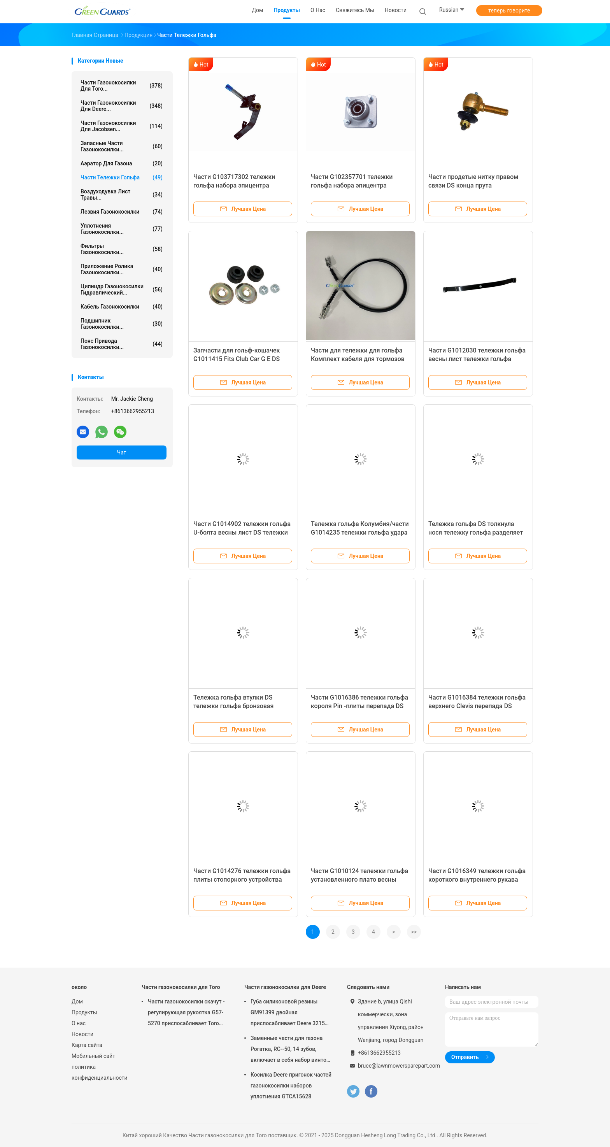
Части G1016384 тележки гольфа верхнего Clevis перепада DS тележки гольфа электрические (477, 706)
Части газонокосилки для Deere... (122, 106)
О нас (79, 1023)
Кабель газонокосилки (122, 306)
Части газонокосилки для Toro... (122, 85)
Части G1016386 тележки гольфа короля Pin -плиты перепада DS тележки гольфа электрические (359, 706)
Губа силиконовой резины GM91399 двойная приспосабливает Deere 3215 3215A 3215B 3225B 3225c (288, 1013)
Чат (121, 452)
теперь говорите (509, 10)
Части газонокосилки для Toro (181, 987)
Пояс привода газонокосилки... (122, 344)
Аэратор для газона (122, 163)
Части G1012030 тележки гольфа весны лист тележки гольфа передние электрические (477, 359)
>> (414, 932)
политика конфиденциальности (99, 1072)
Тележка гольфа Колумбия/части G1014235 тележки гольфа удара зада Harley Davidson (360, 532)
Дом (77, 1001)
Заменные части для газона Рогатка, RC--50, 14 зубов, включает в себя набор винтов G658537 (290, 1050)
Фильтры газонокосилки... (122, 249)
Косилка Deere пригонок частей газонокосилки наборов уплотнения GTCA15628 (291, 1086)
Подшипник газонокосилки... (122, 323)
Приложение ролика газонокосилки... (122, 269)
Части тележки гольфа (122, 177)
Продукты (84, 1012)
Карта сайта (87, 1045)
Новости (82, 1034)
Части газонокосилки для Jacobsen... (122, 126)
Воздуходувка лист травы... (122, 194)
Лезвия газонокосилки (122, 212)
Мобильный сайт (93, 1056)
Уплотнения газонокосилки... (122, 229)
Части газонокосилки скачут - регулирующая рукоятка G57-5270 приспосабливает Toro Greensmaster (186, 1013)
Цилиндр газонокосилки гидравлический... (122, 289)
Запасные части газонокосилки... (122, 146)
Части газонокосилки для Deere (285, 987)
